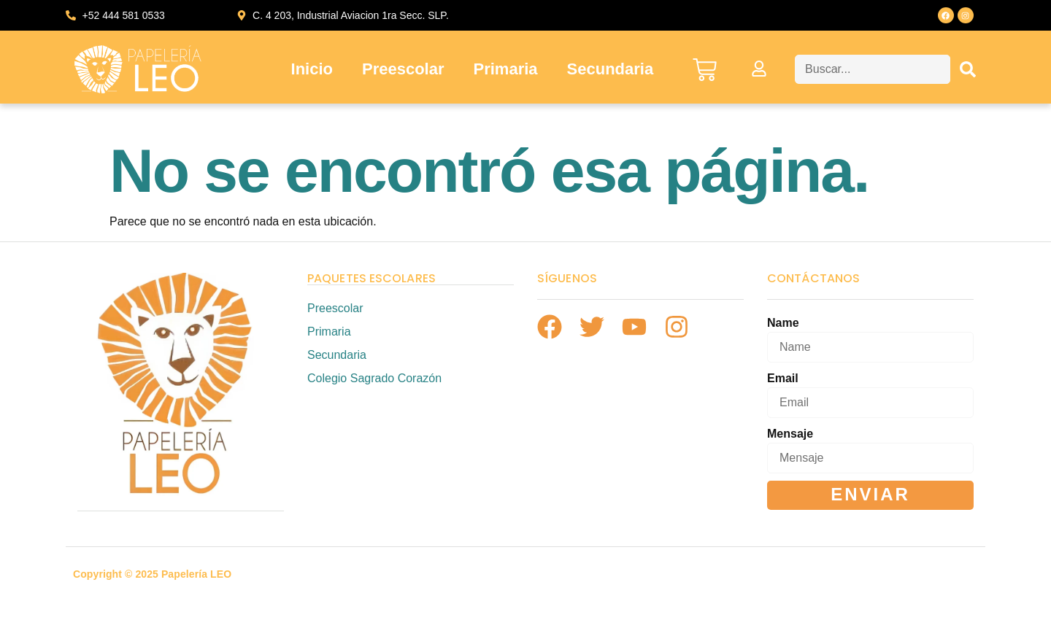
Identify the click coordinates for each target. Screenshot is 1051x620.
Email (782, 378)
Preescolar (403, 69)
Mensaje (790, 433)
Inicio (312, 69)
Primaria (506, 69)
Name (783, 323)
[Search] (967, 69)
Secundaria (610, 69)
